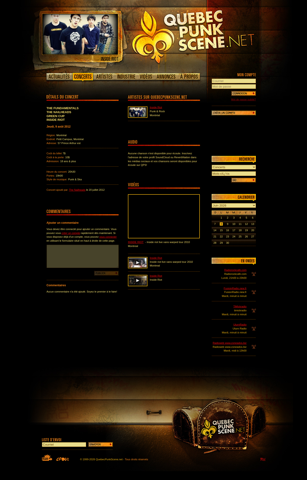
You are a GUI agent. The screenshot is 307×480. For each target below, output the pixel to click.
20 (252, 230)
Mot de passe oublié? (243, 99)
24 (233, 236)
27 (252, 236)
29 (221, 242)
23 (227, 236)
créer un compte (71, 233)
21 (215, 236)
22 (221, 236)
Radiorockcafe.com (235, 270)
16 (227, 230)
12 (246, 224)
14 (215, 230)
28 (215, 242)
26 (246, 236)
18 (240, 230)
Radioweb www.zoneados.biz (230, 343)
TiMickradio (240, 306)
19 (246, 230)
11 (240, 224)
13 (252, 224)
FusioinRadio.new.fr (235, 288)
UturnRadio (240, 324)
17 (233, 230)
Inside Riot (156, 107)
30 (227, 242)
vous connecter (108, 236)
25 (240, 236)
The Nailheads (77, 189)
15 (221, 230)
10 (233, 224)
